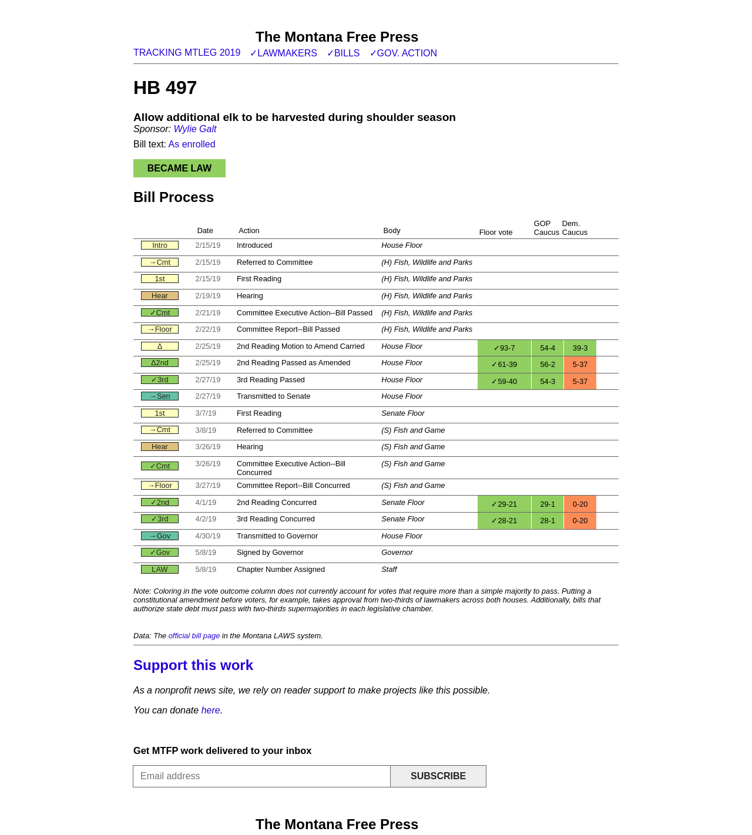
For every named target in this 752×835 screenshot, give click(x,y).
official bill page (194, 635)
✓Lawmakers (283, 53)
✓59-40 (504, 381)
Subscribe (438, 776)
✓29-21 (504, 504)
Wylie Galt (194, 129)
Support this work (193, 665)
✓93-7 (504, 348)
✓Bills (343, 53)
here (211, 710)
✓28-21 (504, 520)
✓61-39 (504, 364)
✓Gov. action (404, 53)
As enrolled (192, 144)
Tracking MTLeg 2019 (186, 53)
